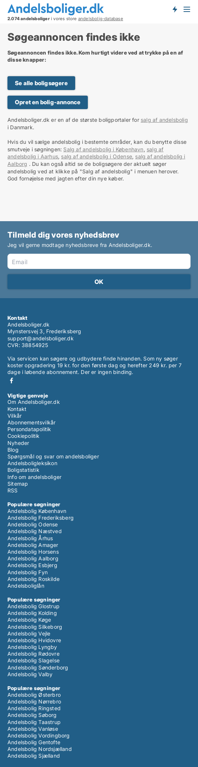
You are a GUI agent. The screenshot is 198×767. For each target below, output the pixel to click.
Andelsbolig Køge (29, 619)
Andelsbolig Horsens (33, 551)
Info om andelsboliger (34, 477)
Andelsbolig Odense (32, 524)
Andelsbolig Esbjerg (32, 565)
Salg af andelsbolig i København (103, 149)
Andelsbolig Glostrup (33, 606)
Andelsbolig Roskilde (33, 579)
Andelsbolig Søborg (32, 715)
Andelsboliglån (25, 585)
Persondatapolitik (29, 429)
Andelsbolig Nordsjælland (39, 749)
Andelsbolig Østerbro (34, 695)
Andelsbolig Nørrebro (34, 701)
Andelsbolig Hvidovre (34, 640)
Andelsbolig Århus (30, 538)
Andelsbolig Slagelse (33, 660)
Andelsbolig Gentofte (33, 742)
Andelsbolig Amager (32, 545)
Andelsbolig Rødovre (33, 653)
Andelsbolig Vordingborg (38, 735)
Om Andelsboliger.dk (33, 402)
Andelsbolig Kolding (32, 613)
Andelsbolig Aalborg (32, 558)
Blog (13, 449)
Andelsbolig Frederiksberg (40, 517)
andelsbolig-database (100, 18)
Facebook (11, 380)
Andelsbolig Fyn (27, 572)
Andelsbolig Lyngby (32, 647)
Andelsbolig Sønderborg (37, 667)
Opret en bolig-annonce (47, 102)
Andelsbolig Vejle (28, 633)
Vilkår (14, 415)
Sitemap (17, 483)
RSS (12, 490)
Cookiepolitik (23, 436)
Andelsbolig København (36, 511)
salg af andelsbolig (164, 120)
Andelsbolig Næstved (34, 531)
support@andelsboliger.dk (40, 338)
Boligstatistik (23, 470)
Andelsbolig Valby (29, 674)
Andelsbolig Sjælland (33, 755)
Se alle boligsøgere (41, 83)
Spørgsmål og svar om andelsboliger (53, 456)
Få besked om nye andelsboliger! (175, 9)
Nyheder (18, 443)
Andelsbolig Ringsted (34, 708)
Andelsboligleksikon (32, 463)
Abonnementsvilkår (31, 422)
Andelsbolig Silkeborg (34, 627)
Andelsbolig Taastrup (34, 722)
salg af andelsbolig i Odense (96, 156)
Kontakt (16, 409)
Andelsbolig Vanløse (32, 729)
